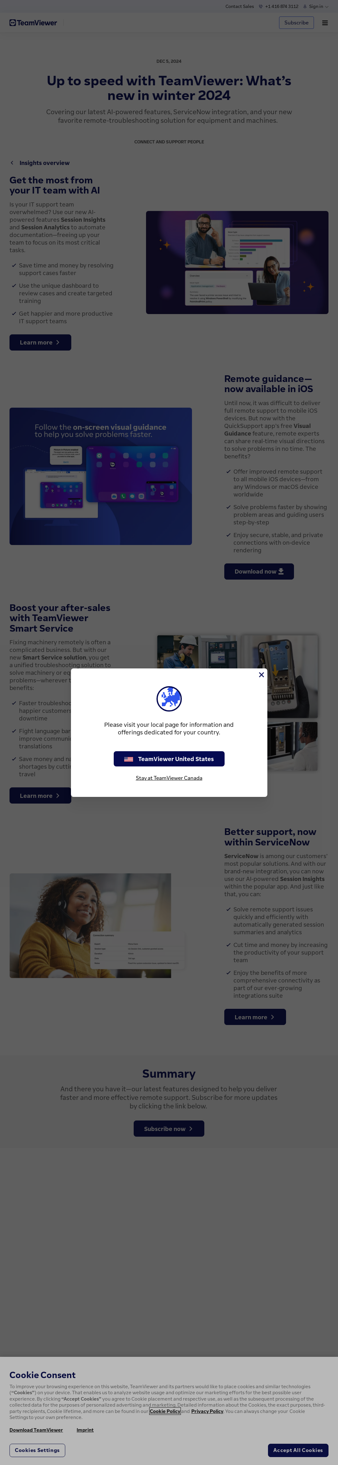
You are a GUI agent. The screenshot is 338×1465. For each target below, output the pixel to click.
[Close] (261, 674)
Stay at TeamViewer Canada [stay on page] (169, 777)
